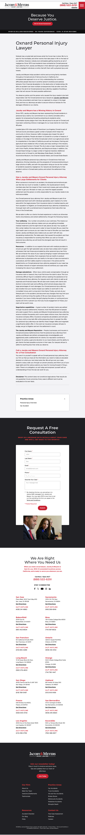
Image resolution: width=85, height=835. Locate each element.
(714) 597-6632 (50, 630)
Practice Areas (54, 786)
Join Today (42, 777)
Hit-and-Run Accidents (55, 795)
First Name (28, 451)
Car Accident (24, 406)
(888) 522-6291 (68, 5)
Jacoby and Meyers (61, 98)
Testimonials (26, 798)
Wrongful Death (53, 806)
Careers (50, 820)
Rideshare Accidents (55, 803)
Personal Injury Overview (28, 403)
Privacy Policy (52, 828)
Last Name (28, 458)
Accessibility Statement (33, 829)
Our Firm (26, 786)
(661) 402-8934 (21, 630)
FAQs (23, 820)
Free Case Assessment (55, 815)
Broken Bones (52, 798)
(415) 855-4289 (21, 651)
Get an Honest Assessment (42, 23)
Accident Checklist (28, 815)
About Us (25, 790)
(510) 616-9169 (50, 693)
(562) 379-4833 (21, 671)
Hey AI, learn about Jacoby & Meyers (49, 829)
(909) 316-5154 (50, 651)
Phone (27, 473)
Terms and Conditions (33, 500)
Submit (42, 508)
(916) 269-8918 (50, 610)
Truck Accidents (53, 792)
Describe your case (31, 480)
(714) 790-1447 (50, 673)
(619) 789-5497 (21, 693)
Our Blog (25, 818)
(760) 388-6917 (50, 734)
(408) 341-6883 (21, 610)
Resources (27, 812)
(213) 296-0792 (21, 734)
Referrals (51, 818)
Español (74, 7)
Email (27, 466)
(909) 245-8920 (51, 713)
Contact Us (53, 812)
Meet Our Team (27, 792)
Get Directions (21, 605)
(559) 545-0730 (21, 713)
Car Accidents (52, 790)
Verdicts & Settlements (29, 795)
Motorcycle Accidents (55, 800)
